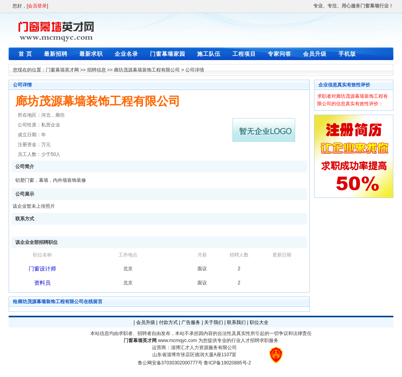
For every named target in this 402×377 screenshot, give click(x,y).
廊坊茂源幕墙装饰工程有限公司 (147, 70)
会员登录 (37, 6)
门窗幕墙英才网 (62, 70)
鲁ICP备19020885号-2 (227, 363)
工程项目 (244, 54)
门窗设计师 (42, 268)
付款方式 (168, 322)
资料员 (42, 283)
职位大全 (259, 322)
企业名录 (126, 54)
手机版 (347, 54)
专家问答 (279, 54)
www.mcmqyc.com (177, 340)
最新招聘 (56, 54)
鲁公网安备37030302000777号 (170, 363)
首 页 (25, 54)
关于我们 (213, 322)
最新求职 (91, 54)
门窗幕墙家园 (167, 54)
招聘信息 (96, 70)
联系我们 (236, 322)
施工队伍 (209, 54)
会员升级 (315, 54)
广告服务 (190, 322)
